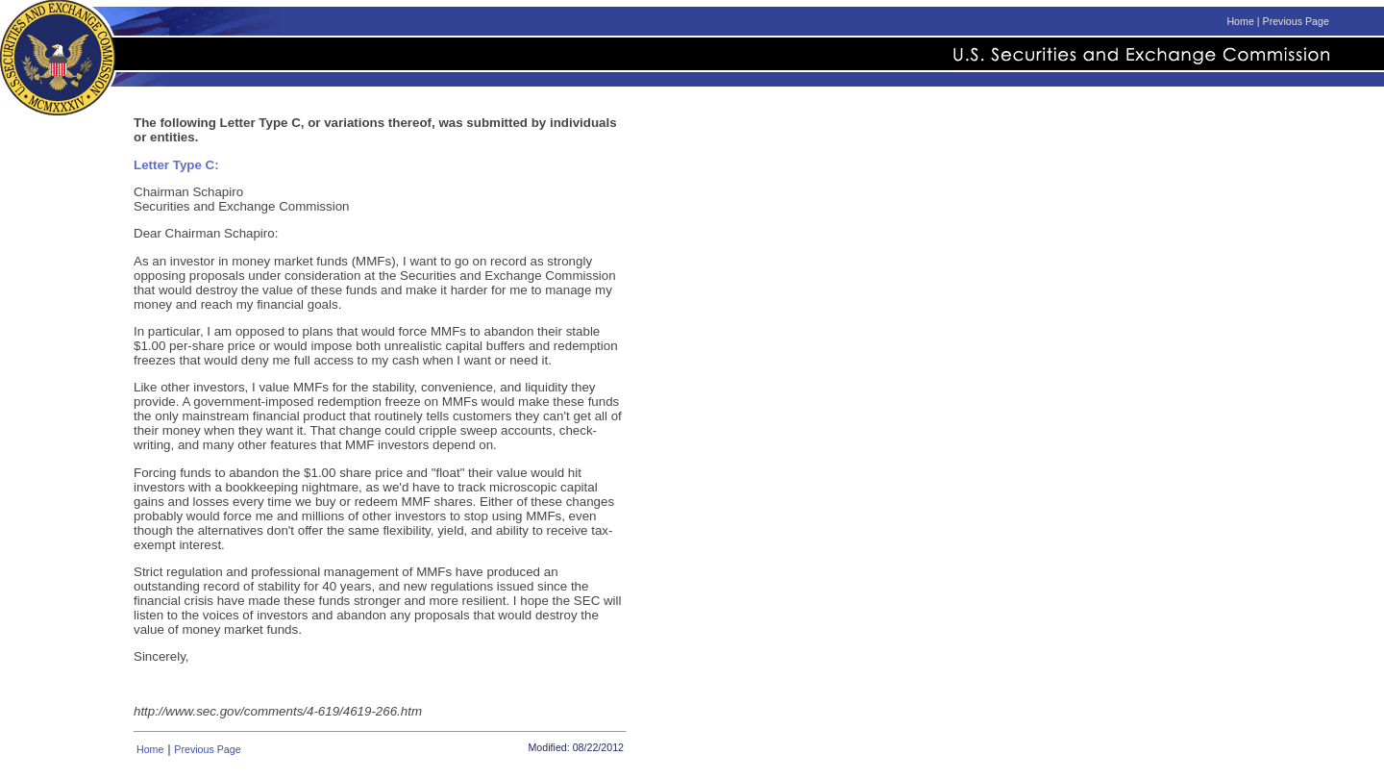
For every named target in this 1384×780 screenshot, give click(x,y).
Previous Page (1296, 21)
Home (1239, 21)
